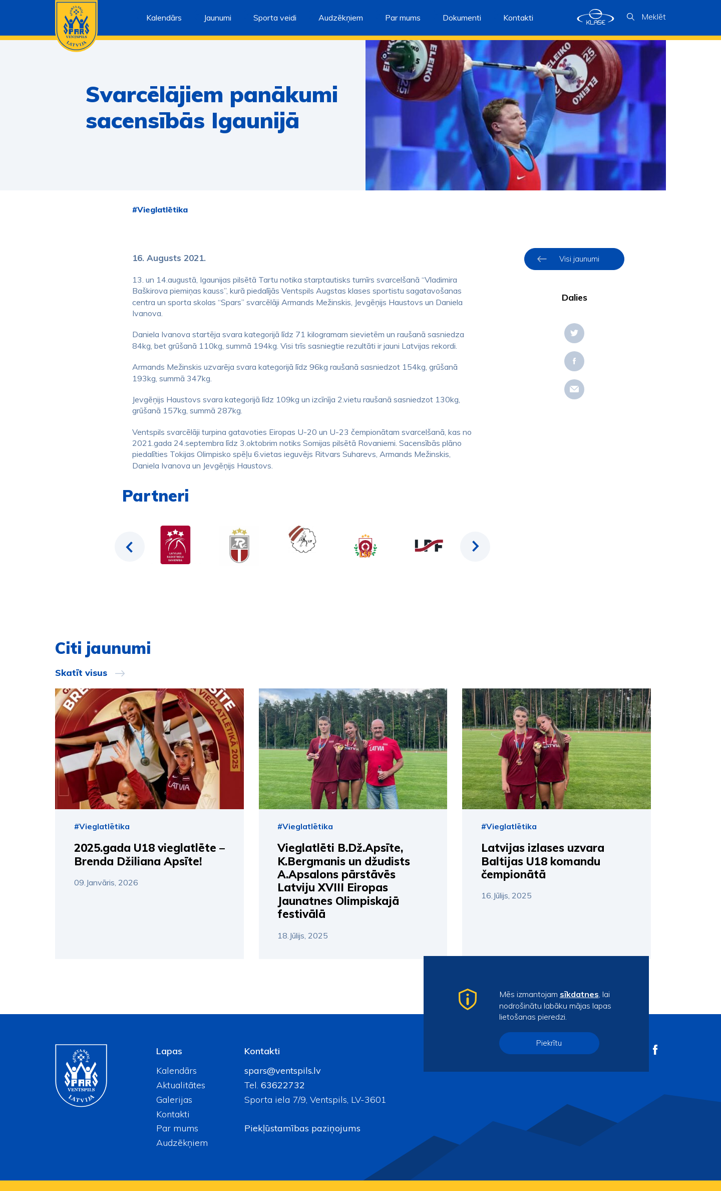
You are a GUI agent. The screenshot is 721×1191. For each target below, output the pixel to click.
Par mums (177, 1128)
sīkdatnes (579, 994)
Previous (130, 547)
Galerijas (174, 1099)
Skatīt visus (81, 672)
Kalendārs (164, 18)
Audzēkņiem (182, 1142)
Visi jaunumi (579, 259)
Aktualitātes (180, 1085)
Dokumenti (462, 18)
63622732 (281, 1085)
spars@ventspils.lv (282, 1070)
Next (475, 547)
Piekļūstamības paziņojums (302, 1128)
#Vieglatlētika (160, 209)
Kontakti (518, 18)
